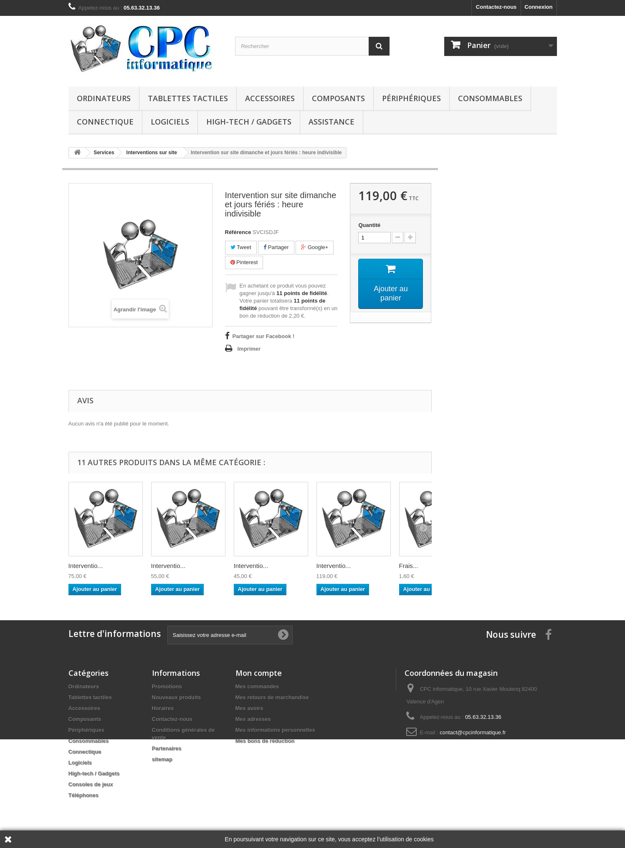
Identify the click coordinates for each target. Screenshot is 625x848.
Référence (238, 232)
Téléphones (83, 795)
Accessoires (270, 98)
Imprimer (249, 349)
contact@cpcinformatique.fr (473, 732)
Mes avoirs (249, 708)
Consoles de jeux (90, 784)
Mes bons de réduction (265, 741)
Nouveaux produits (176, 697)
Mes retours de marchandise (272, 697)
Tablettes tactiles (188, 98)
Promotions (167, 686)
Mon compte (258, 673)
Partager (275, 247)
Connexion (538, 7)
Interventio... (85, 565)
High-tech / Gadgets (248, 122)
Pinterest (244, 262)
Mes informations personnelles (275, 730)
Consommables (490, 98)
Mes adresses (253, 719)
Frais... (408, 565)
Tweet (240, 247)
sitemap (162, 759)
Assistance (331, 122)
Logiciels (170, 122)
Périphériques (411, 98)
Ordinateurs (104, 98)
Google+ (314, 247)
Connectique (105, 122)
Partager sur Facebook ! (264, 336)
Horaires (163, 708)
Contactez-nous (496, 7)
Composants (338, 98)
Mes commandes (257, 686)
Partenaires (167, 748)
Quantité (369, 225)
